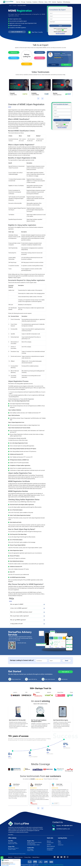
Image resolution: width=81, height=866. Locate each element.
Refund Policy (36, 857)
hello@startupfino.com (63, 829)
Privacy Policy (27, 857)
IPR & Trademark (51, 846)
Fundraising (28, 2)
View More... (11, 834)
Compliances (39, 52)
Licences (14, 5)
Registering (14, 52)
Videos (59, 843)
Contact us (60, 844)
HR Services (41, 2)
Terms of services (18, 857)
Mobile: (65, 825)
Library (45, 2)
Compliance (34, 2)
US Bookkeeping (66, 2)
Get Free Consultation (60, 33)
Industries (54, 2)
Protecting (13, 57)
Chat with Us (65, 671)
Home (10, 5)
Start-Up (18, 2)
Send (66, 660)
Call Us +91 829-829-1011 (17, 31)
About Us (10, 857)
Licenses (26, 64)
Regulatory (59, 2)
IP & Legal (23, 2)
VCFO (49, 2)
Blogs (59, 841)
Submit (60, 25)
